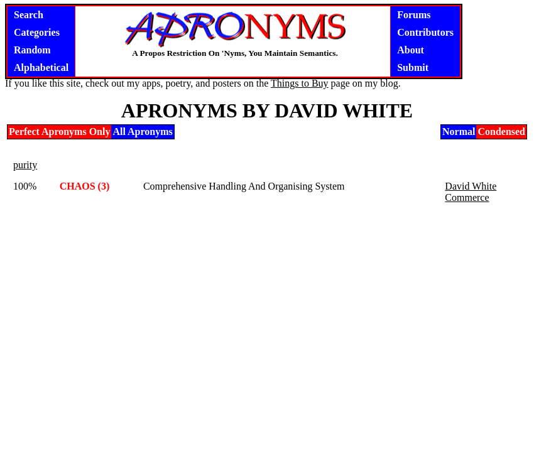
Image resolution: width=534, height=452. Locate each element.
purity (25, 164)
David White (470, 186)
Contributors (425, 32)
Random (32, 50)
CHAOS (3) (85, 186)
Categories (37, 32)
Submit (412, 67)
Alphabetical (41, 67)
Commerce (467, 197)
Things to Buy (300, 83)
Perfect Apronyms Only (59, 131)
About (410, 50)
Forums (413, 14)
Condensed (501, 131)
